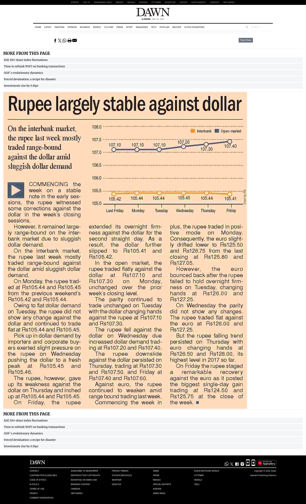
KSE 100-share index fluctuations (26, 60)
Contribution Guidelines (43, 475)
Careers (214, 2)
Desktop (116, 484)
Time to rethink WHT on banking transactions (34, 66)
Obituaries (229, 2)
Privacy (34, 493)
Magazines (142, 27)
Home (38, 27)
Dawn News (159, 493)
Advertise (170, 2)
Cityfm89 (199, 475)
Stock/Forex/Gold (122, 475)
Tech (153, 27)
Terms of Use (37, 489)
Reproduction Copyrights (85, 475)
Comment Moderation (41, 498)
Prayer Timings (120, 471)
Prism (119, 27)
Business (85, 27)
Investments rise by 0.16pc (21, 85)
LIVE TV (86, 2)
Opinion (72, 27)
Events (183, 2)
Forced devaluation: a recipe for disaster (30, 79)
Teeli (197, 484)
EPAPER (75, 2)
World (97, 27)
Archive (176, 27)
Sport (129, 27)
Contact (34, 471)
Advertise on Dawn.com (84, 480)
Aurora (143, 2)
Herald (131, 2)
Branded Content (80, 484)
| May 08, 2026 (153, 19)
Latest (47, 27)
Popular (164, 27)
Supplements (198, 2)
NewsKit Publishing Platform (263, 475)
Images (119, 2)
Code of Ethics (38, 480)
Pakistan (59, 27)
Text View (245, 40)
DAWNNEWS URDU (103, 2)
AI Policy (34, 484)
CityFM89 (156, 2)
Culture (108, 27)
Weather (116, 480)
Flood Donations (194, 27)
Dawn (156, 471)
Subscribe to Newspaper (84, 471)
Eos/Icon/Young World (206, 471)
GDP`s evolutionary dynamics (23, 73)
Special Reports (162, 484)
